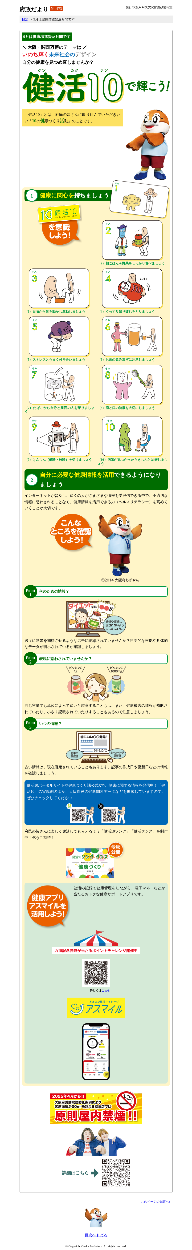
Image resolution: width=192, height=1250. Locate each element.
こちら (105, 990)
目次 (25, 19)
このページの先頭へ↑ (155, 1201)
